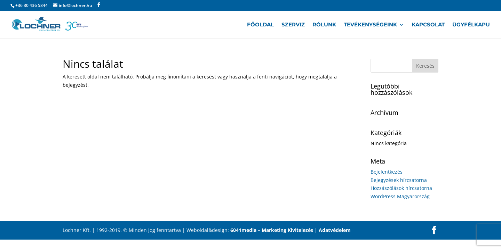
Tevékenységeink (370, 25)
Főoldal (260, 25)
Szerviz (293, 25)
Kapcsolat (428, 25)
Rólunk (324, 25)
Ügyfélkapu (471, 25)
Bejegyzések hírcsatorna (399, 180)
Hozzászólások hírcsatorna (401, 188)
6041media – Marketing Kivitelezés (271, 230)
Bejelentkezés (387, 171)
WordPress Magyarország (400, 196)
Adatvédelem (335, 230)
